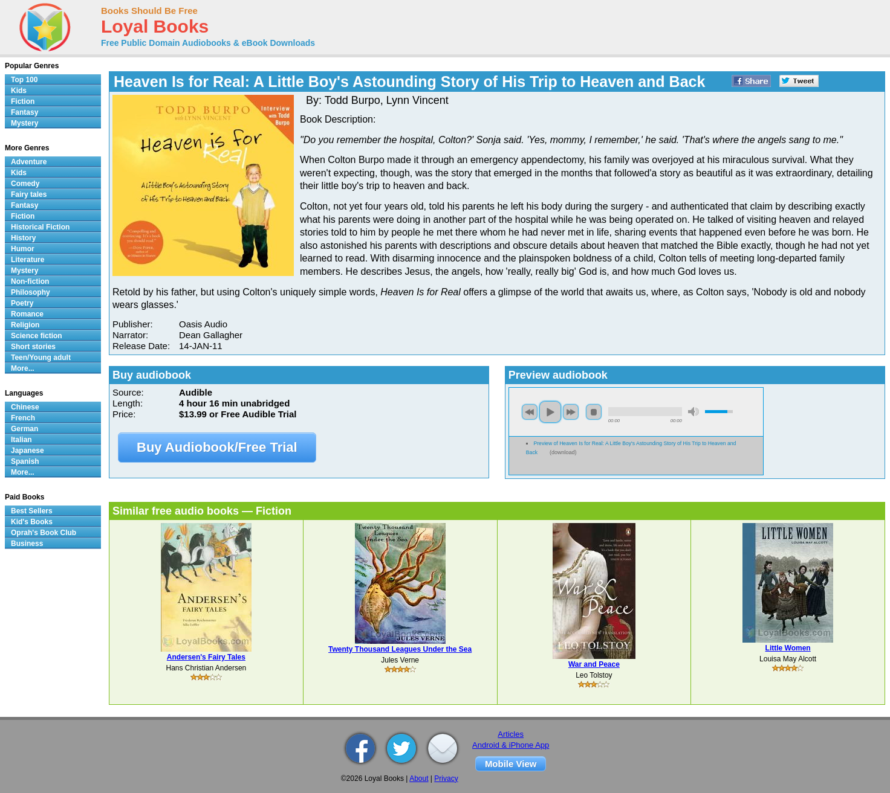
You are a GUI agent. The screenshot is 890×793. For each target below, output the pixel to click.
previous (529, 411)
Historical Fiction (40, 227)
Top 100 (24, 79)
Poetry (22, 303)
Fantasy (24, 112)
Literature (27, 259)
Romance (27, 314)
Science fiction (36, 336)
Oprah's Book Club (43, 532)
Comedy (25, 183)
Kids (19, 90)
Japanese (27, 450)
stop (593, 411)
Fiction (22, 101)
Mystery (24, 123)
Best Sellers (32, 511)
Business (27, 543)
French (23, 418)
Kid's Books (32, 522)
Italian (21, 439)
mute (693, 411)
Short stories (33, 346)
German (24, 429)
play (550, 412)
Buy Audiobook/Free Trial (217, 447)
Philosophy (30, 292)
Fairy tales (29, 194)
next (570, 411)
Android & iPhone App (510, 745)
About (418, 778)
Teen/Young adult (41, 357)
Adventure (29, 162)
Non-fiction (30, 281)
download (563, 452)
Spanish (25, 461)
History (23, 238)
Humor (22, 249)
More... (22, 368)
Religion (25, 325)
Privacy (446, 778)
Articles (511, 734)
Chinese (25, 407)
